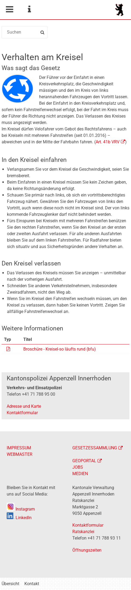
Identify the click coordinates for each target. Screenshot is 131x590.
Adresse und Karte (24, 406)
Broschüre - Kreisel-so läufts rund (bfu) (59, 349)
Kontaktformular (22, 412)
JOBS (77, 467)
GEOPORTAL (84, 460)
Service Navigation (29, 9)
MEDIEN (80, 473)
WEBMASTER (19, 454)
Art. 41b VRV (107, 141)
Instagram (21, 509)
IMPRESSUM (19, 447)
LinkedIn (19, 517)
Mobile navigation (9, 9)
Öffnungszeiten (87, 550)
